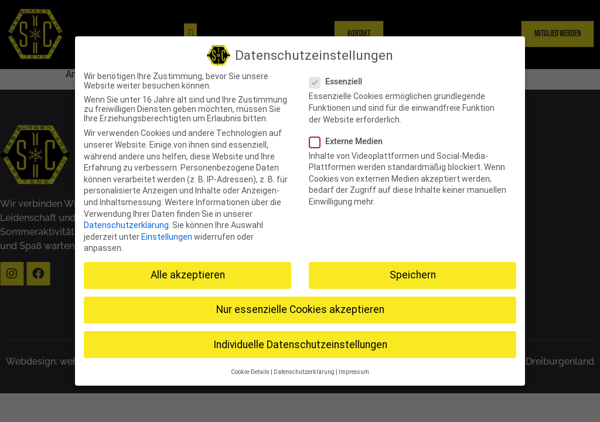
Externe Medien (349, 138)
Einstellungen (166, 234)
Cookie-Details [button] (250, 369)
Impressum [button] (354, 369)
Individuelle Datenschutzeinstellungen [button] (300, 342)
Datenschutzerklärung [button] (304, 369)
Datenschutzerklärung (126, 222)
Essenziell (339, 79)
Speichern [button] (413, 272)
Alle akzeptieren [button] (188, 272)
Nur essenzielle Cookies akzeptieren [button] (300, 307)
